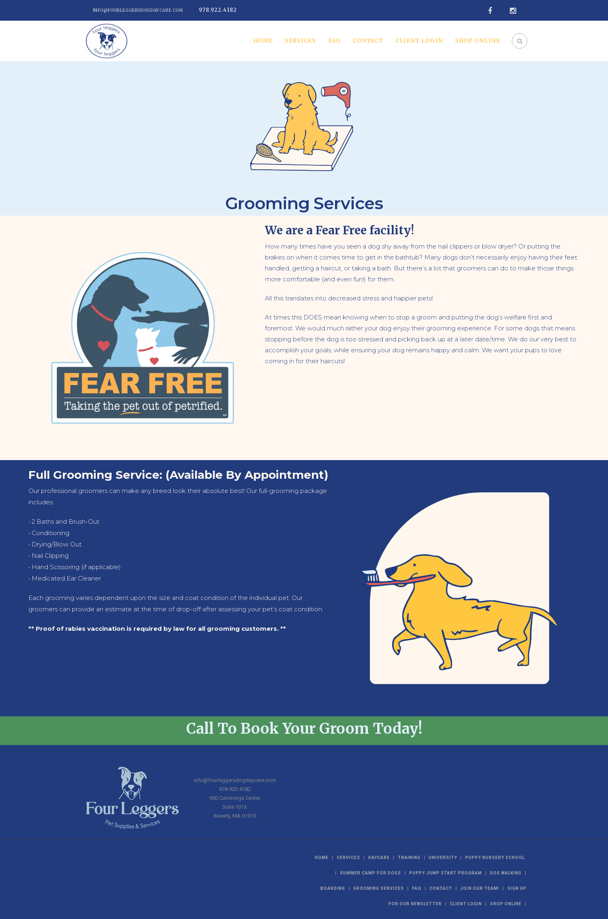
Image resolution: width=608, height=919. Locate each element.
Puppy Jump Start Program (445, 873)
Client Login (419, 40)
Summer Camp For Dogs (370, 873)
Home (263, 40)
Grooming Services (378, 888)
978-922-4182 (235, 789)
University (443, 857)
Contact (368, 40)
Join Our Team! (479, 888)
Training (409, 857)
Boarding (332, 888)
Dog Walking (506, 873)
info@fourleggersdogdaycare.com (138, 10)
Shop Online (477, 40)
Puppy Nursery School (495, 857)
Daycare (379, 857)
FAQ (334, 40)
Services (300, 40)
